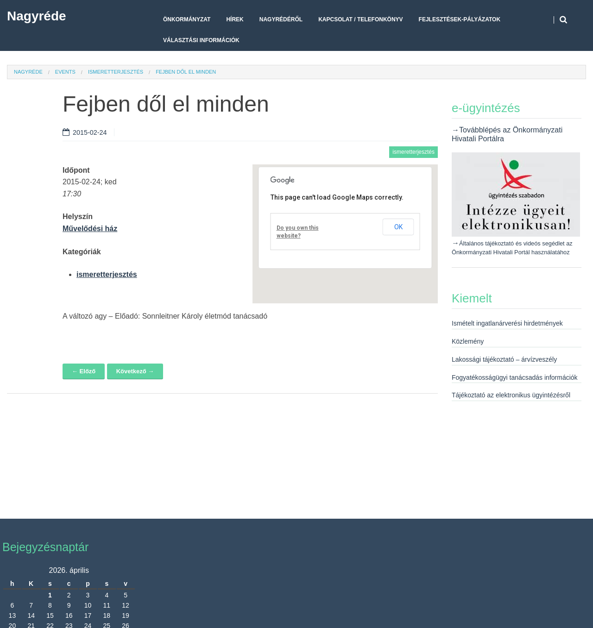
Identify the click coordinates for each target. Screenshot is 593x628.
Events (65, 72)
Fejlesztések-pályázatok (459, 19)
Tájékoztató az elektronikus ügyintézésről (511, 395)
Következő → (135, 371)
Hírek (234, 19)
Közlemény (468, 341)
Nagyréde (36, 16)
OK (398, 227)
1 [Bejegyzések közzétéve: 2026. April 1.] (50, 595)
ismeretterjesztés (115, 72)
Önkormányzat (186, 19)
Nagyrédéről (281, 19)
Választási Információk (201, 40)
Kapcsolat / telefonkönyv (360, 19)
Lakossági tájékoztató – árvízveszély (504, 359)
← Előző (83, 371)
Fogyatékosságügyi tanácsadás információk (515, 377)
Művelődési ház (90, 228)
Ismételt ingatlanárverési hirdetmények (507, 323)
